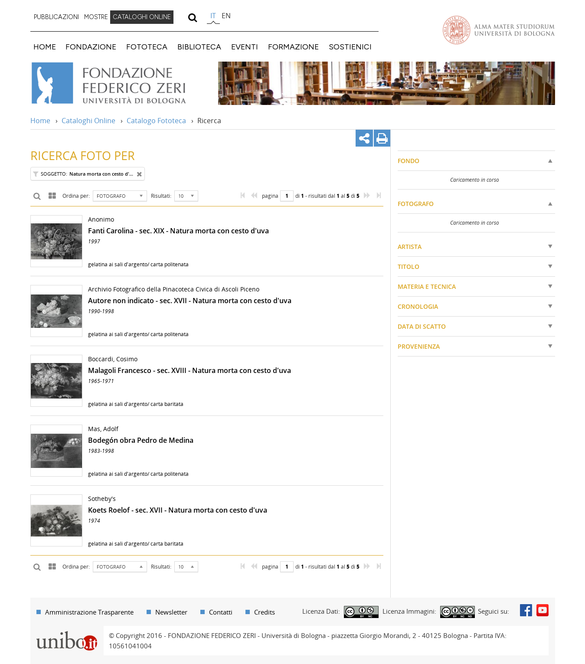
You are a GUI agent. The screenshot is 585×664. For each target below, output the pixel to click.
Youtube (542, 610)
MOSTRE (96, 17)
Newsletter (171, 612)
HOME (44, 46)
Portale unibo (67, 631)
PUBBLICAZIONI (56, 17)
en (226, 15)
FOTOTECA (146, 46)
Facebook (526, 610)
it (213, 15)
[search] (192, 17)
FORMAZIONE (293, 46)
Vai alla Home (119, 83)
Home (40, 120)
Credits (264, 612)
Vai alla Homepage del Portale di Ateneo (498, 29)
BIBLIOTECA (199, 46)
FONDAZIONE (90, 46)
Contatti (220, 612)
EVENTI (244, 46)
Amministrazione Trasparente (89, 612)
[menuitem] (56, 17)
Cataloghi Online (88, 120)
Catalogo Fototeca (156, 120)
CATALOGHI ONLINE (142, 17)
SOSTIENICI (350, 46)
